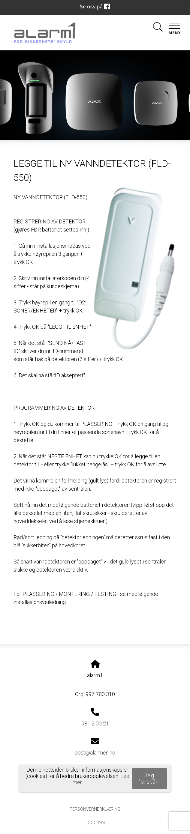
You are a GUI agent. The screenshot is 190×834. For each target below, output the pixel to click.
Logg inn (95, 822)
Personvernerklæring (95, 809)
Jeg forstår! (149, 778)
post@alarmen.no (95, 752)
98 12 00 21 (95, 723)
